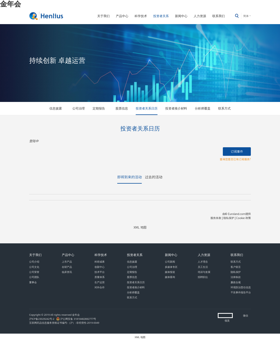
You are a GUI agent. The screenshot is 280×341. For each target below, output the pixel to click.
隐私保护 (236, 272)
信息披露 (55, 108)
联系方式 (224, 108)
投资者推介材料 (176, 108)
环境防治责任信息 (241, 287)
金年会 (10, 3)
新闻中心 (181, 16)
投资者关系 (161, 16)
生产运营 (99, 282)
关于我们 (103, 16)
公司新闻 (170, 261)
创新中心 (99, 267)
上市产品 (67, 261)
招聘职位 (203, 277)
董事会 (33, 282)
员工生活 (203, 267)
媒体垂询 (170, 277)
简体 (246, 15)
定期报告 (99, 108)
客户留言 (236, 267)
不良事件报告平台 (241, 292)
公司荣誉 (34, 272)
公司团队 (34, 277)
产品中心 (122, 16)
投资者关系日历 (147, 108)
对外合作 (99, 287)
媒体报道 (170, 272)
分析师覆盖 (202, 108)
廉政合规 (236, 282)
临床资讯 (67, 272)
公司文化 (34, 267)
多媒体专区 (171, 267)
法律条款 (236, 277)
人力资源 (200, 16)
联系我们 (218, 16)
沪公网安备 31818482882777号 (76, 319)
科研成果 (99, 261)
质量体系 (99, 277)
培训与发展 (204, 272)
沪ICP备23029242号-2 (42, 319)
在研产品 (67, 267)
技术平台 (99, 272)
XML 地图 (140, 337)
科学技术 (141, 16)
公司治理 (78, 108)
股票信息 (122, 108)
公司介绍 (34, 261)
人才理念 (203, 261)
